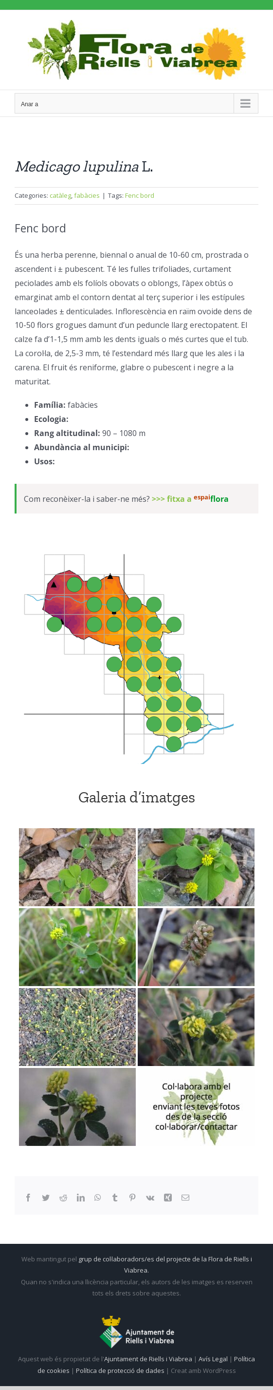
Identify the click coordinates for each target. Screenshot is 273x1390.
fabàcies (87, 195)
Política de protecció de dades (121, 1370)
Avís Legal (213, 1358)
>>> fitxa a (190, 499)
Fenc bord (139, 195)
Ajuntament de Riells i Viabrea (148, 1358)
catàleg (60, 195)
